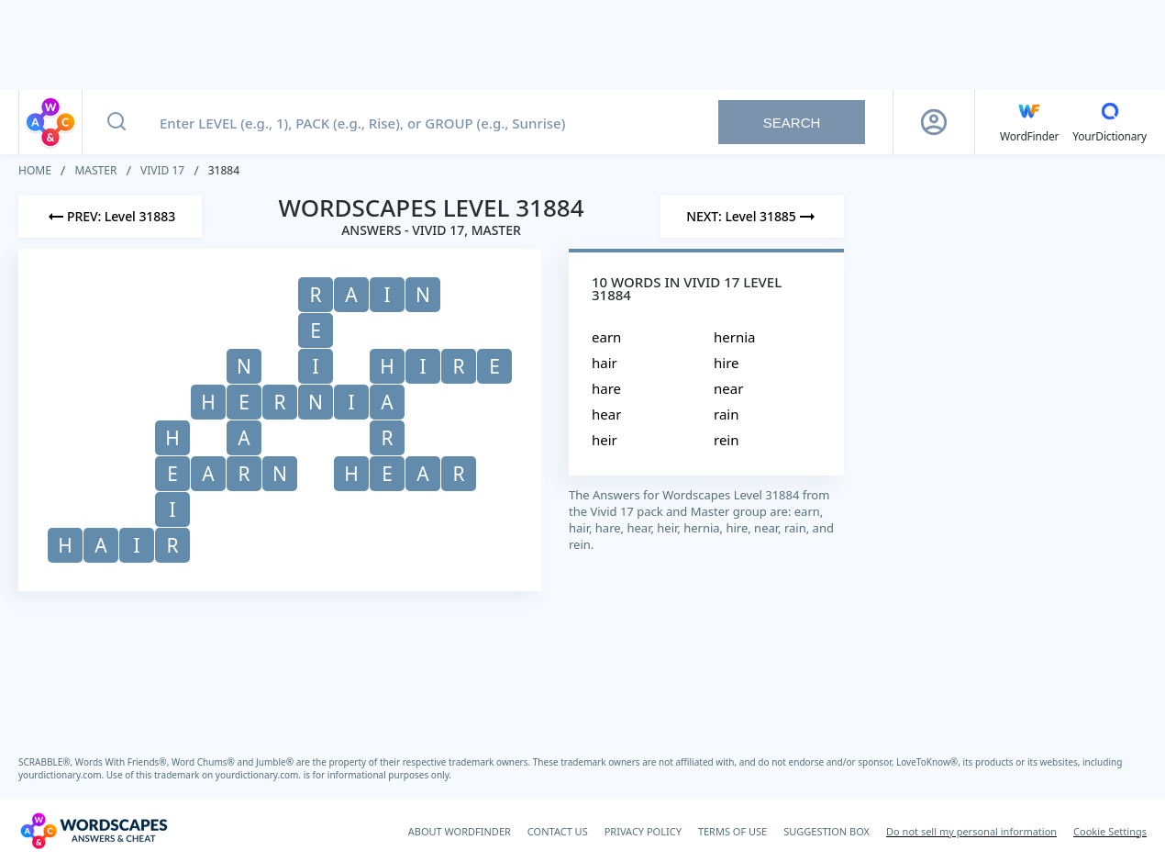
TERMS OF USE (732, 831)
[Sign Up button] (934, 122)
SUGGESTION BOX (826, 831)
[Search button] (116, 122)
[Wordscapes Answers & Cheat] (93, 831)
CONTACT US (557, 831)
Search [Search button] (792, 122)
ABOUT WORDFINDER (459, 831)
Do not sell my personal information (971, 831)
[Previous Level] (110, 217)
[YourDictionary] (1109, 122)
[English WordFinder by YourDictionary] (1029, 122)
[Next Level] (752, 217)
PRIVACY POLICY (643, 831)
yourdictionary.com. (62, 774)
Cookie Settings (1110, 831)
